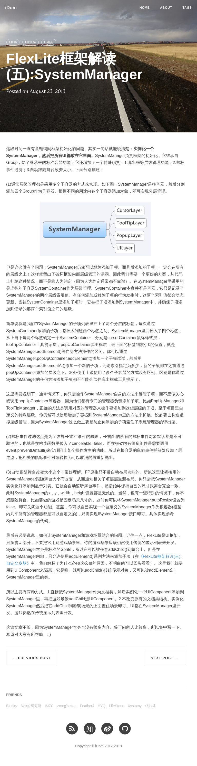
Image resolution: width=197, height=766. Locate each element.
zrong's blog (66, 706)
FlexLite (30, 42)
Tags (187, 7)
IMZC (49, 706)
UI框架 (48, 42)
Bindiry (11, 706)
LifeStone (116, 706)
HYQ (101, 706)
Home (145, 7)
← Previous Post (32, 658)
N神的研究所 (31, 706)
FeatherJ (87, 706)
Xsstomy (135, 706)
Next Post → (164, 658)
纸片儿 (150, 706)
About (166, 7)
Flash (13, 42)
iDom (11, 7)
